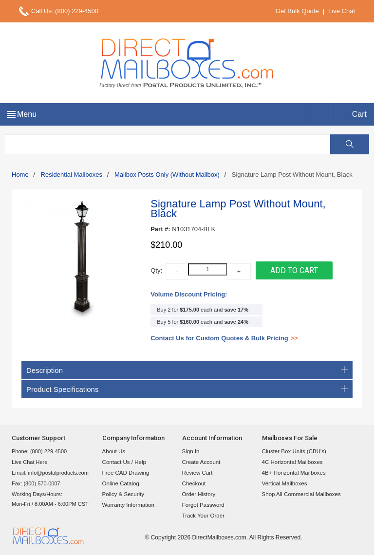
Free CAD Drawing (124, 473)
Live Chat (341, 11)
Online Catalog (120, 483)
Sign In (190, 451)
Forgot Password (202, 505)
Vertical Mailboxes (283, 483)
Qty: (156, 270)
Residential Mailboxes (71, 174)
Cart (359, 114)
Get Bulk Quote (297, 11)
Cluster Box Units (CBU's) (292, 451)
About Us (113, 451)
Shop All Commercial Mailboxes (299, 494)
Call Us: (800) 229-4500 (64, 11)
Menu (27, 114)
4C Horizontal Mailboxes (291, 462)
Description (187, 370)
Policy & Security (122, 494)
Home (20, 174)
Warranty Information (127, 505)
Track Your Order (202, 515)
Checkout (193, 483)
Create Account (200, 462)
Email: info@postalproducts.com (50, 473)
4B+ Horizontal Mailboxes (292, 473)
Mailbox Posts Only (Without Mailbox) (167, 174)
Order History (198, 494)
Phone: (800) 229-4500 (39, 451)
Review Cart (196, 473)
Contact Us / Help (123, 462)
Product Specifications (187, 389)
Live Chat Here (29, 462)
